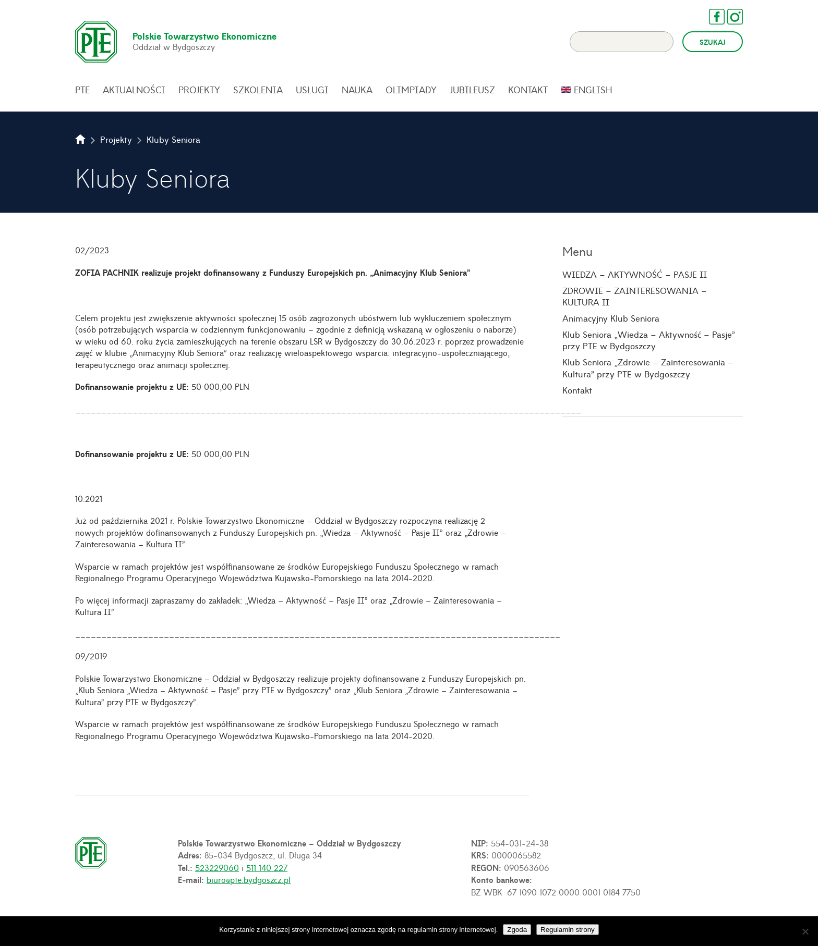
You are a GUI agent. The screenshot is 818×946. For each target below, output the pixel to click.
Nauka (357, 89)
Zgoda (517, 929)
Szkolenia (258, 89)
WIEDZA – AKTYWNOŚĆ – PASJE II (634, 274)
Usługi (312, 89)
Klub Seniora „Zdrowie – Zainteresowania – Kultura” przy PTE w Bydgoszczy (647, 367)
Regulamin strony (567, 929)
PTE (82, 89)
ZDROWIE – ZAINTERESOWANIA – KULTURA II (634, 296)
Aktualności (134, 89)
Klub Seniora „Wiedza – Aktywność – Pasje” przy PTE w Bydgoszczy (648, 340)
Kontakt (528, 89)
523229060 (217, 867)
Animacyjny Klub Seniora (610, 318)
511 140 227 (266, 867)
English (593, 89)
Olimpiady (411, 89)
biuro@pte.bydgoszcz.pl (249, 879)
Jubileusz (472, 89)
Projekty (199, 89)
